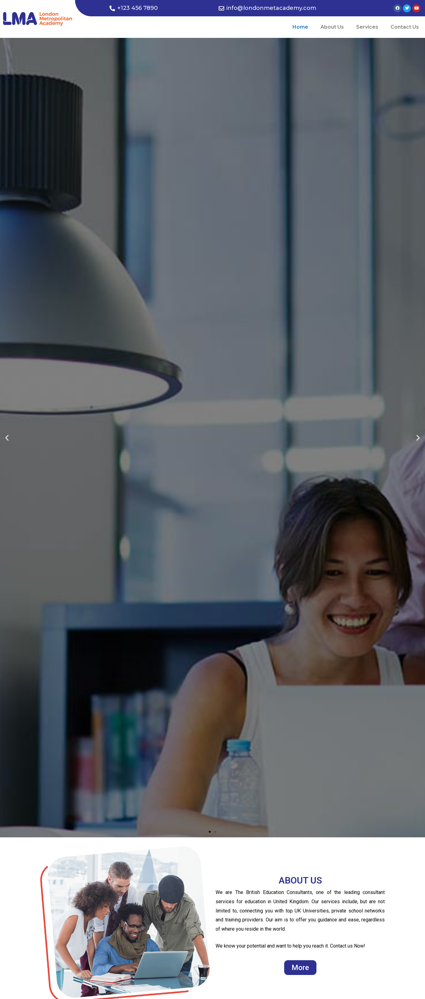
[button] (210, 832)
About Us (332, 27)
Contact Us (405, 27)
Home (300, 27)
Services (367, 27)
